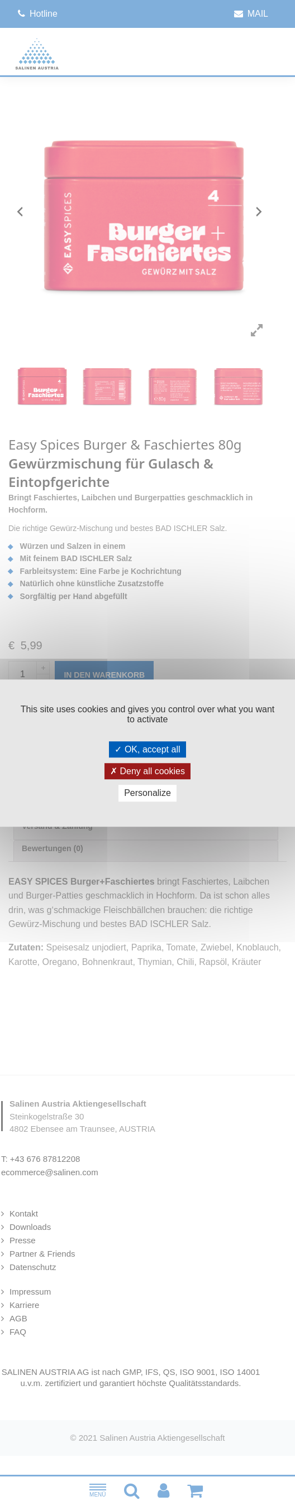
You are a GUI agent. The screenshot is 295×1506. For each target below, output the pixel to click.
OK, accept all (147, 749)
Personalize (147, 793)
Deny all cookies (147, 771)
